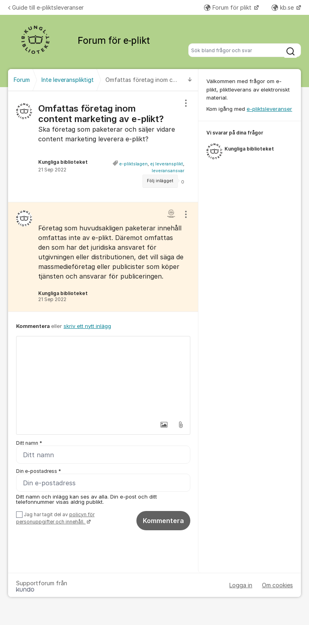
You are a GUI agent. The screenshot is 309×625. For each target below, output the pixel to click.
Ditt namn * (29, 443)
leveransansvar (168, 170)
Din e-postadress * (38, 471)
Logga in (240, 585)
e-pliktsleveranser (269, 109)
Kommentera (163, 521)
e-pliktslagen (133, 164)
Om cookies (277, 585)
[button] (163, 425)
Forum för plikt (228, 7)
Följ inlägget (160, 180)
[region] (103, 146)
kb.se (283, 7)
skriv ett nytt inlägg (87, 326)
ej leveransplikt (166, 164)
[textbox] (103, 376)
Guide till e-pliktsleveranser (46, 7)
